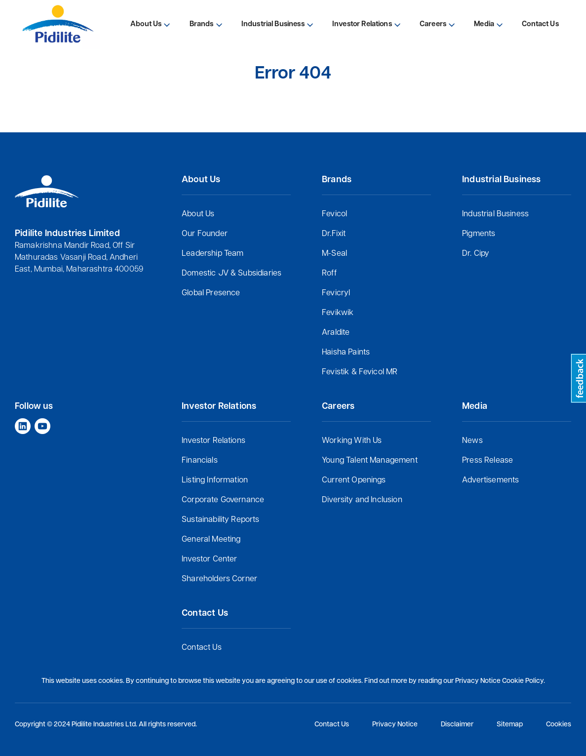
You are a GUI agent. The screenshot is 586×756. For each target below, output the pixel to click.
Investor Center (209, 559)
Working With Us (352, 441)
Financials (200, 461)
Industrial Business (495, 214)
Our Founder (205, 234)
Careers (433, 24)
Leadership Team (212, 254)
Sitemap (510, 724)
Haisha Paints (346, 353)
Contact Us (202, 648)
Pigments (478, 234)
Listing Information (215, 480)
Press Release (487, 461)
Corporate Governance (223, 500)
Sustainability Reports (221, 520)
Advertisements (490, 480)
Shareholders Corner (219, 579)
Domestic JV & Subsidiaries (231, 274)
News (472, 441)
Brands (202, 24)
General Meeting (211, 540)
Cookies (558, 724)
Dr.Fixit (334, 234)
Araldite (336, 333)
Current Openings (354, 480)
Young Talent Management (370, 461)
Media (484, 24)
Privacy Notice (395, 724)
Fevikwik (337, 313)
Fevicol (334, 214)
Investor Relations (213, 441)
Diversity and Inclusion (362, 500)
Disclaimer (457, 724)
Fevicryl (336, 293)
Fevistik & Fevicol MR (359, 372)
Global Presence (211, 293)
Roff (329, 274)
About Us (198, 214)
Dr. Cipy (475, 254)
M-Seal (334, 254)
